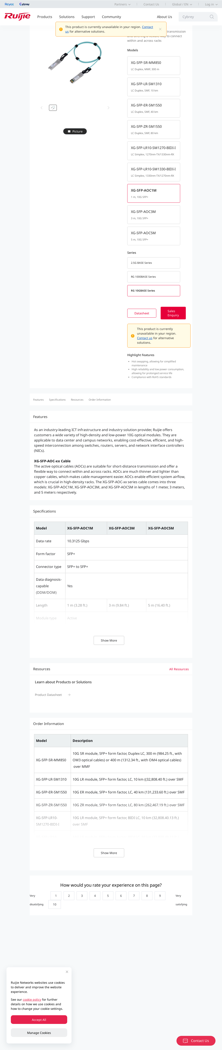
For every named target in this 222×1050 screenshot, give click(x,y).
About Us (164, 16)
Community (111, 16)
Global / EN (180, 4)
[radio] (54, 895)
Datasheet (148, 313)
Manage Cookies (39, 1033)
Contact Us (151, 4)
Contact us (151, 338)
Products (44, 16)
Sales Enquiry (180, 313)
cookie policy (32, 999)
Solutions (67, 16)
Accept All (39, 1020)
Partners (120, 4)
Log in (209, 4)
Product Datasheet (48, 695)
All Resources (179, 669)
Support (88, 16)
